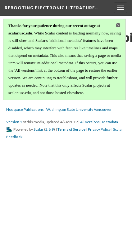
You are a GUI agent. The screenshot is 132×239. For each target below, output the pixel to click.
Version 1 (14, 122)
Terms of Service (71, 129)
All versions (90, 122)
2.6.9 (49, 129)
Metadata (110, 122)
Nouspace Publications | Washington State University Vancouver (59, 109)
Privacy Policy (99, 129)
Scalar (38, 129)
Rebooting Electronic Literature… (51, 7)
